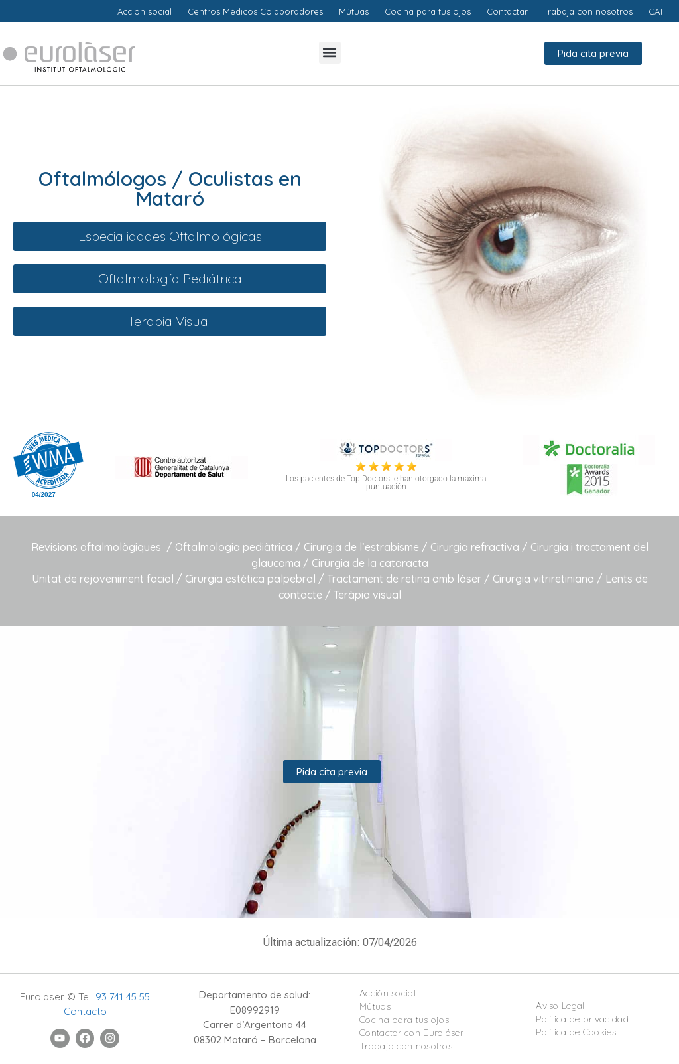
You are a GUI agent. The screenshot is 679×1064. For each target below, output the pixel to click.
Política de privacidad (582, 1019)
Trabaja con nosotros (405, 1046)
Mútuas (375, 1006)
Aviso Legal (560, 1006)
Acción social (387, 993)
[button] (330, 53)
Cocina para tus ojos (404, 1020)
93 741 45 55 (122, 996)
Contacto (85, 1011)
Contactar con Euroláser (411, 1033)
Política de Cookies (576, 1032)
